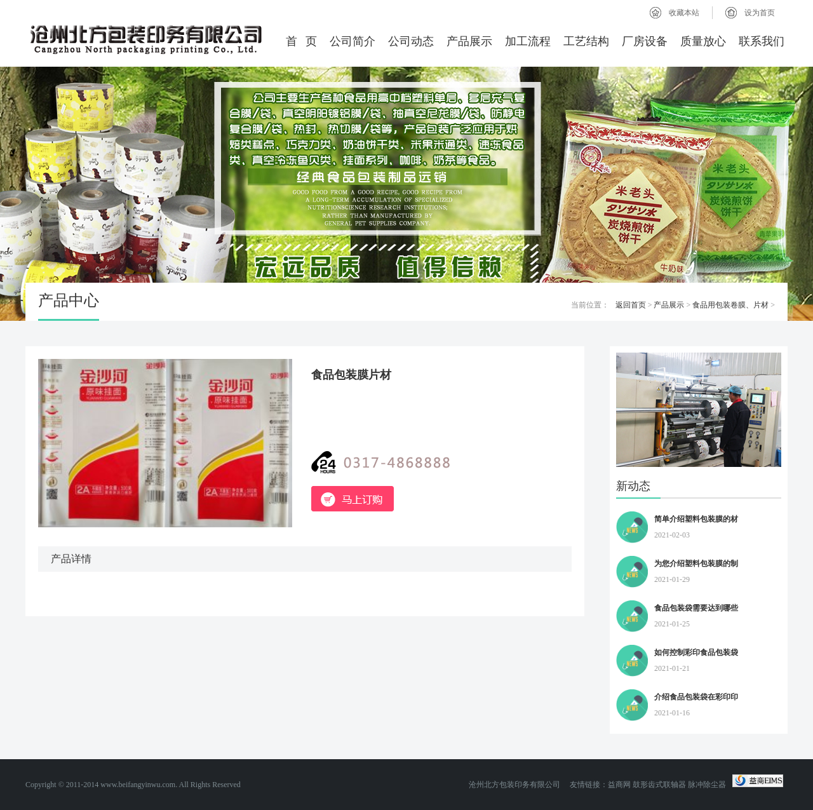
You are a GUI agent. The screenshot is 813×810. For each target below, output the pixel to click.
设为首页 (759, 12)
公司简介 (352, 41)
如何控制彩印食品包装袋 (696, 652)
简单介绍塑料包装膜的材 (696, 519)
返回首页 (630, 304)
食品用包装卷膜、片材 (730, 304)
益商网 (619, 784)
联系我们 (761, 41)
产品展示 (469, 41)
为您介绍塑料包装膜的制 (696, 563)
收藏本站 (684, 12)
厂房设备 (645, 41)
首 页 (302, 41)
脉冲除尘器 (707, 784)
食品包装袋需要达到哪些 (696, 608)
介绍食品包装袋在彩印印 (696, 696)
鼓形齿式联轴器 (659, 784)
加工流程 (528, 41)
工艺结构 (586, 41)
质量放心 (703, 41)
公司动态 (411, 41)
